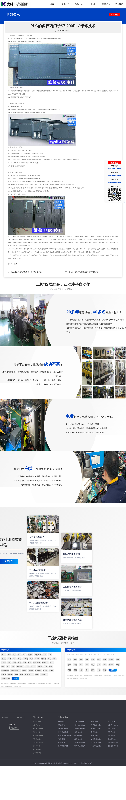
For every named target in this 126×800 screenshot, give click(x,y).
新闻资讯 (106, 4)
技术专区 (92, 4)
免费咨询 (9, 561)
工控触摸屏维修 (38, 742)
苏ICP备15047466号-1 (87, 763)
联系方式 (19, 717)
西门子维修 (36, 746)
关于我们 (65, 4)
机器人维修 (36, 732)
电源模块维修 (37, 753)
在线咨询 (14, 728)
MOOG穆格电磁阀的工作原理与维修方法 (85, 272)
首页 (52, 4)
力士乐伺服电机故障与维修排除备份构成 (27, 272)
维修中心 (79, 4)
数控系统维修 (37, 721)
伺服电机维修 (37, 739)
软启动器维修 (37, 749)
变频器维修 (36, 725)
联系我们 (119, 4)
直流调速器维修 (38, 735)
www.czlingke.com (68, 763)
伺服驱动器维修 (38, 728)
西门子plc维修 (12, 264)
